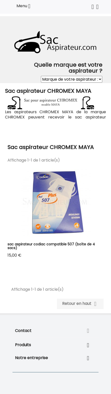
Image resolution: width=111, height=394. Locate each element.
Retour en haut (80, 304)
